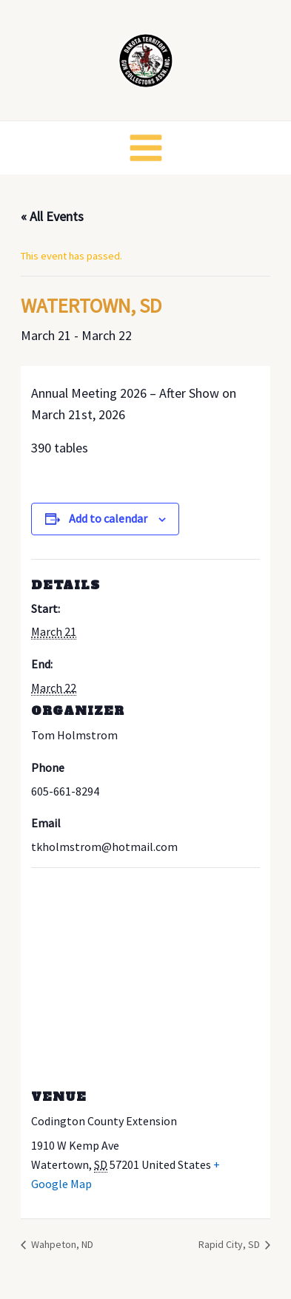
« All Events (52, 216)
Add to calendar (108, 518)
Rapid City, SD (230, 1244)
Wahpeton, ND (61, 1244)
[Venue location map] (145, 974)
